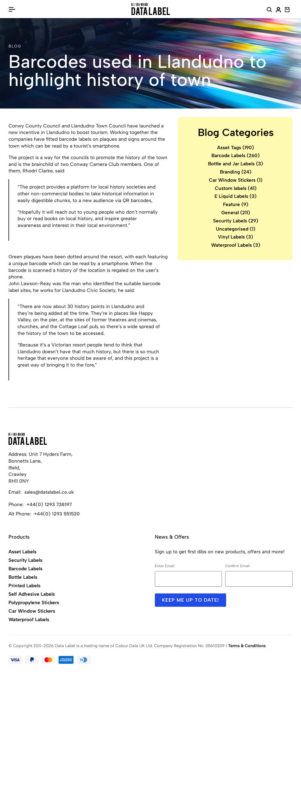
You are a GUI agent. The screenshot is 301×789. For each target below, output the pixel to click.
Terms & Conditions (247, 645)
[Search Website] (269, 10)
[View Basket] (287, 10)
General (235, 212)
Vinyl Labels (235, 237)
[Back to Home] (27, 439)
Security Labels (235, 221)
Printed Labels (24, 585)
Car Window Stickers (236, 180)
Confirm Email (237, 566)
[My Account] (278, 10)
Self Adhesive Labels (31, 594)
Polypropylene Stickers (33, 602)
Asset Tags (235, 147)
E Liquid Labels (236, 196)
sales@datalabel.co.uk (49, 492)
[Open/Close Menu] (11, 9)
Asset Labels (22, 551)
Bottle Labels (22, 577)
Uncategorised (235, 229)
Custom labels (236, 188)
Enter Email (164, 566)
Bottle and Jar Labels (235, 163)
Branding (236, 172)
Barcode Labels (235, 155)
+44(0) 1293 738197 (49, 504)
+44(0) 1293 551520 (57, 514)
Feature (235, 204)
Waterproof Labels (235, 245)
